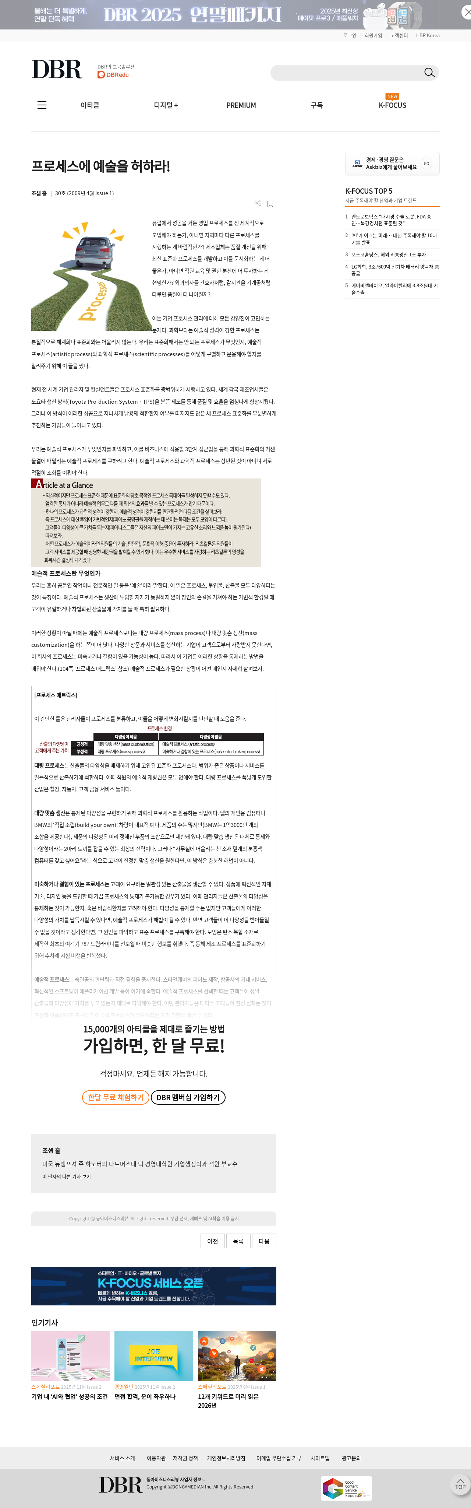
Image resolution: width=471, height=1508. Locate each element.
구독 (317, 105)
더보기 (258, 203)
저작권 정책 (185, 1458)
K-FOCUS (392, 105)
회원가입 (373, 35)
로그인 (350, 35)
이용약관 (156, 1458)
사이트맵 (320, 1458)
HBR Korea (428, 35)
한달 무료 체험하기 (116, 1097)
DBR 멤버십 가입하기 (188, 1097)
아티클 (90, 105)
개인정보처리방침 (226, 1458)
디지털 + (166, 105)
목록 (238, 1241)
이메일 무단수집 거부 (279, 1458)
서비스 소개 (122, 1458)
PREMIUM (241, 105)
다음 (264, 1241)
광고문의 (351, 1458)
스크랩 (270, 204)
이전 (212, 1241)
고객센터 (399, 35)
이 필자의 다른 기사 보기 (66, 1176)
